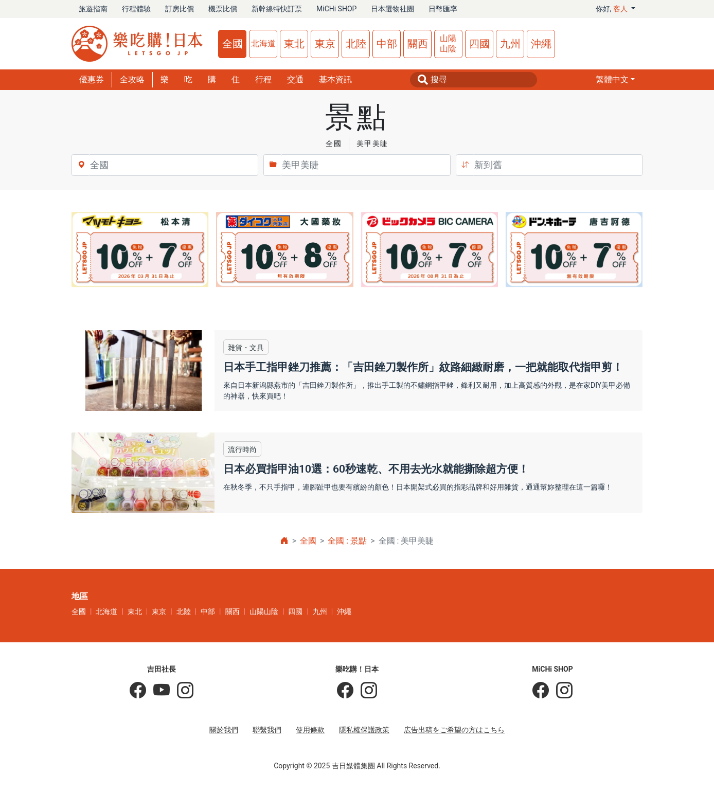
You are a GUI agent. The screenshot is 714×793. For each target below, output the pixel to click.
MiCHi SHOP (336, 9)
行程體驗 (136, 9)
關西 (417, 44)
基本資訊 (335, 79)
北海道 (263, 43)
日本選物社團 (392, 9)
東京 (325, 44)
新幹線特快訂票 (277, 9)
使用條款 (310, 730)
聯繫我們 (267, 730)
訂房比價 (179, 9)
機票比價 (222, 9)
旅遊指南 (93, 9)
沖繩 (541, 44)
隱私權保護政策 (364, 730)
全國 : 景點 (347, 541)
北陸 (356, 44)
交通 (295, 79)
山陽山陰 (448, 43)
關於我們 (223, 730)
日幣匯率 (443, 9)
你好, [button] (613, 9)
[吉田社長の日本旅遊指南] (138, 690)
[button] (615, 79)
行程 (263, 79)
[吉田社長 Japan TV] (158, 690)
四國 (479, 44)
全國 (232, 44)
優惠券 (91, 79)
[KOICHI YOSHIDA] (181, 690)
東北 (294, 44)
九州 (510, 44)
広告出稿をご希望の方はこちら (454, 730)
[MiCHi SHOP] (540, 690)
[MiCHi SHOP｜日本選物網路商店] (561, 690)
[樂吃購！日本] (345, 690)
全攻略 (132, 79)
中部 (387, 44)
